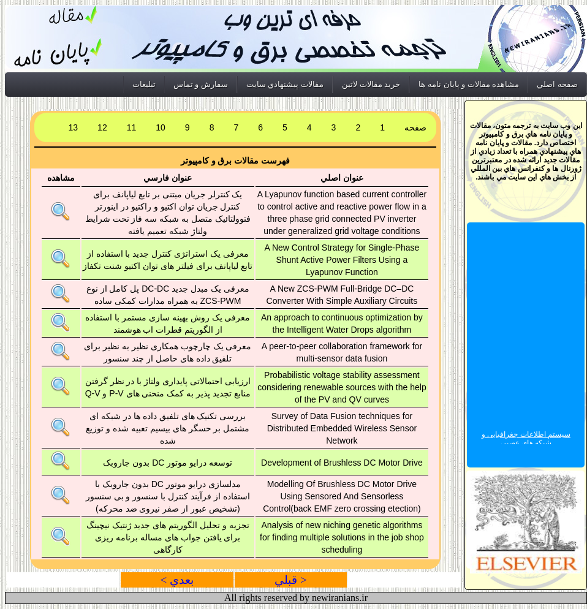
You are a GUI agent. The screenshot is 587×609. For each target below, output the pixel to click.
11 (132, 127)
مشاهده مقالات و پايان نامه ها (468, 84)
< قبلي (290, 579)
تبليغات (144, 84)
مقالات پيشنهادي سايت (285, 84)
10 (160, 127)
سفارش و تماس (200, 84)
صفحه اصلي (557, 84)
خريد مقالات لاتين (371, 84)
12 (102, 127)
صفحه (415, 127)
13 (73, 127)
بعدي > (176, 579)
